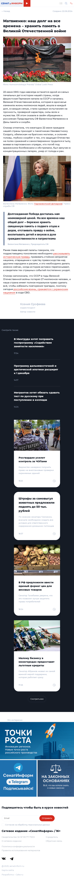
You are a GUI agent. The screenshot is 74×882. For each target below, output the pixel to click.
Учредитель (52, 837)
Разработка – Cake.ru (12, 874)
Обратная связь (54, 841)
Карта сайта (8, 870)
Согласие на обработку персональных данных (27, 825)
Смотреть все (37, 699)
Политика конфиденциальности (18, 846)
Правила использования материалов (21, 850)
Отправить (47, 818)
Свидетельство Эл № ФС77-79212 (18, 837)
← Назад (6, 11)
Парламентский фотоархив (48, 203)
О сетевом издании (11, 841)
